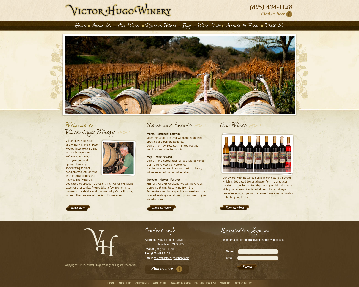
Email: (230, 258)
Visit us (225, 283)
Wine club (159, 283)
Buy (187, 26)
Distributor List (205, 283)
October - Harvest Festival (163, 179)
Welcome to (79, 126)
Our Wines (129, 26)
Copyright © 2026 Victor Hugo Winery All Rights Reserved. (100, 265)
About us (125, 283)
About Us (102, 26)
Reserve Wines (161, 26)
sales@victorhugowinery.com (171, 258)
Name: (230, 251)
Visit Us (274, 26)
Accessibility (243, 283)
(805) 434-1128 (271, 6)
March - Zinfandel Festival (163, 134)
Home (118, 9)
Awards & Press (242, 26)
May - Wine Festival (159, 157)
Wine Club (209, 26)
